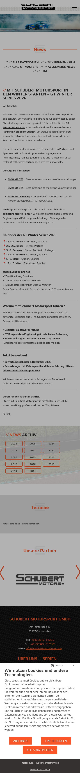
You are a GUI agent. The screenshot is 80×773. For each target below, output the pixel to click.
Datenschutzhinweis (47, 762)
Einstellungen (56, 740)
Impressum (27, 762)
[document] (40, 702)
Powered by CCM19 (40, 769)
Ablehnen (20, 740)
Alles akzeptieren (40, 750)
